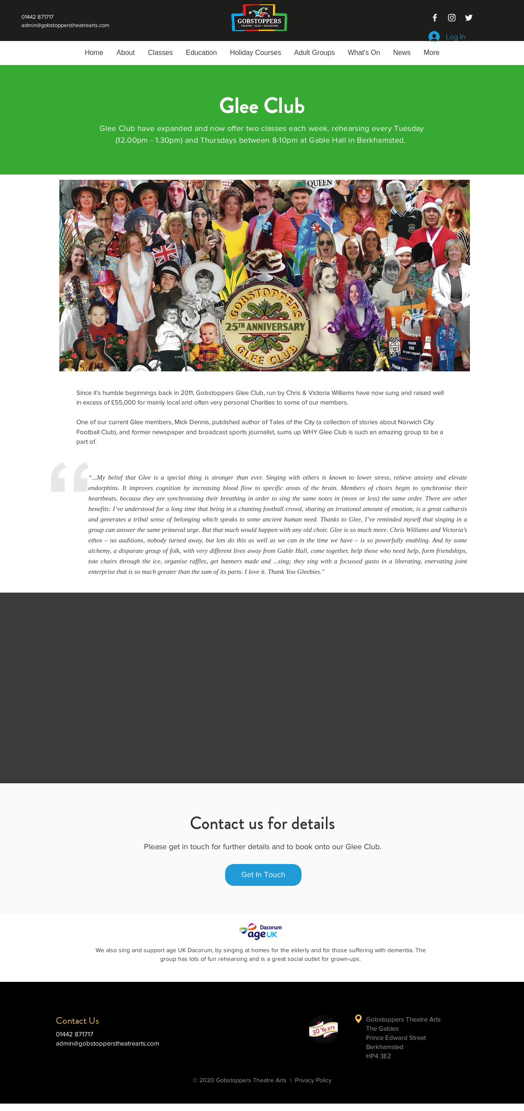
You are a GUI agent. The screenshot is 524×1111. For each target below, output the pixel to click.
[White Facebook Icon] (435, 18)
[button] (160, 53)
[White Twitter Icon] (469, 18)
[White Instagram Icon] (452, 18)
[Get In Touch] (263, 875)
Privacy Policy (313, 1080)
